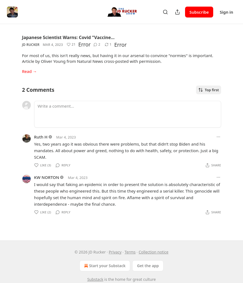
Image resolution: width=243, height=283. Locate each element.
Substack (95, 279)
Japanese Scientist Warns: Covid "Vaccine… (68, 37)
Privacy (115, 252)
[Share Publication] (177, 12)
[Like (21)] (71, 44)
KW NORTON (46, 177)
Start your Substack (104, 266)
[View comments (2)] (97, 44)
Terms (130, 252)
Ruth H (41, 137)
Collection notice (153, 252)
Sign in (226, 12)
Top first (208, 89)
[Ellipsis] (218, 136)
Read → (29, 71)
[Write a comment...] (127, 114)
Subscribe (199, 12)
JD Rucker (31, 44)
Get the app (148, 265)
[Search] (165, 12)
